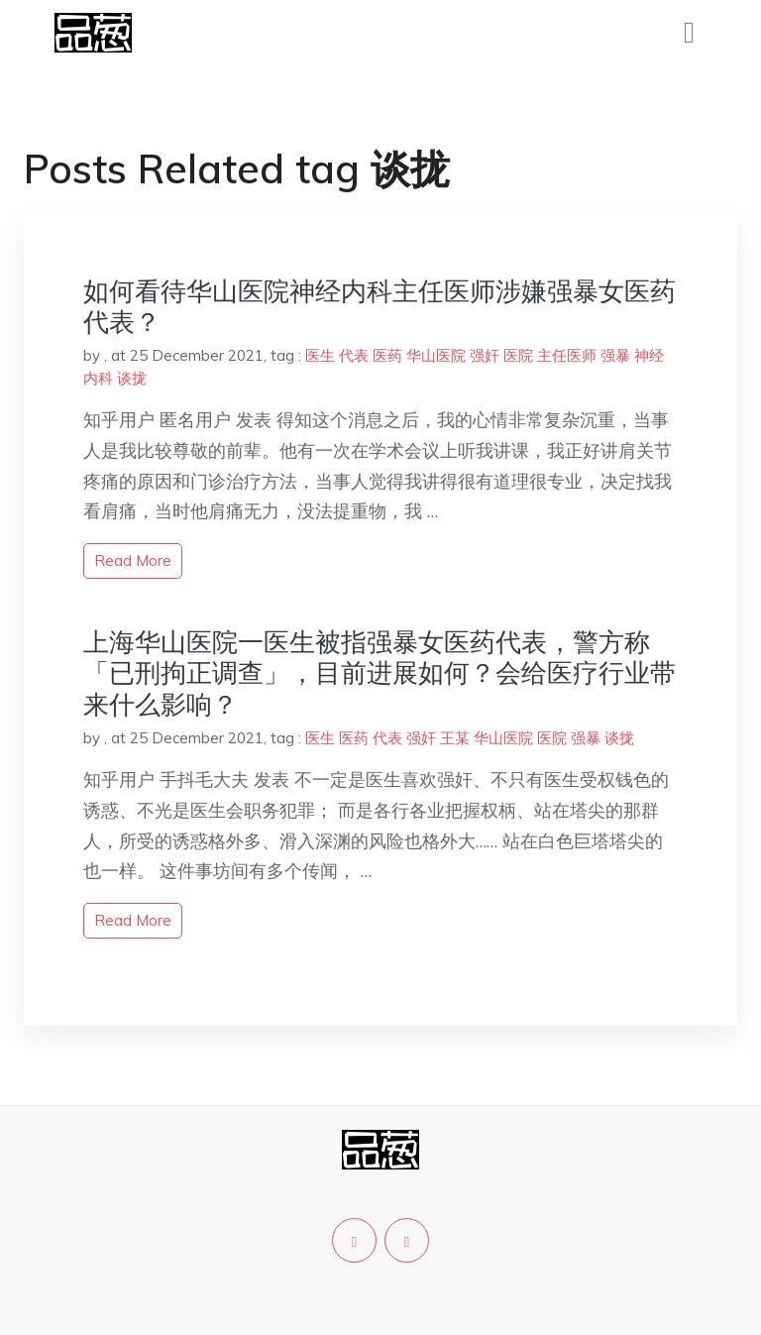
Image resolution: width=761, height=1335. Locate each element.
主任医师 (567, 355)
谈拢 (132, 378)
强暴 (615, 355)
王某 (455, 737)
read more (132, 560)
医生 (320, 355)
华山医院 (436, 355)
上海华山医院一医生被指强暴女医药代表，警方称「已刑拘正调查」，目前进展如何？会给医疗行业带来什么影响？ (379, 672)
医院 (518, 355)
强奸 (484, 355)
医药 (387, 355)
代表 (354, 355)
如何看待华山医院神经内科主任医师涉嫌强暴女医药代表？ (379, 306)
